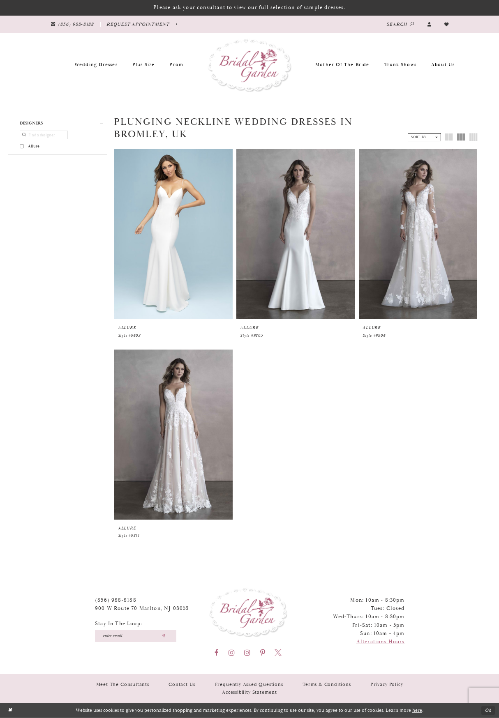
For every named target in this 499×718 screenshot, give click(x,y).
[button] (429, 24)
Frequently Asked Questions (249, 684)
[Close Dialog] (10, 710)
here (417, 710)
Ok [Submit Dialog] (488, 710)
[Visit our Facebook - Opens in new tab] (217, 652)
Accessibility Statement (249, 692)
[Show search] (400, 24)
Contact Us (182, 684)
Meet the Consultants (122, 684)
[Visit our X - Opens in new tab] (278, 652)
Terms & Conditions (327, 684)
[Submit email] (163, 636)
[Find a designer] (43, 135)
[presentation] (173, 234)
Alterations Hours (380, 641)
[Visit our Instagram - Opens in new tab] (232, 652)
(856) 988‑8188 (115, 600)
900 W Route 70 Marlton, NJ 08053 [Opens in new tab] (142, 608)
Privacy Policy (386, 684)
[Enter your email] (135, 636)
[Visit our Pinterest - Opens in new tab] (262, 652)
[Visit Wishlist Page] (446, 24)
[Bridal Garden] (249, 64)
